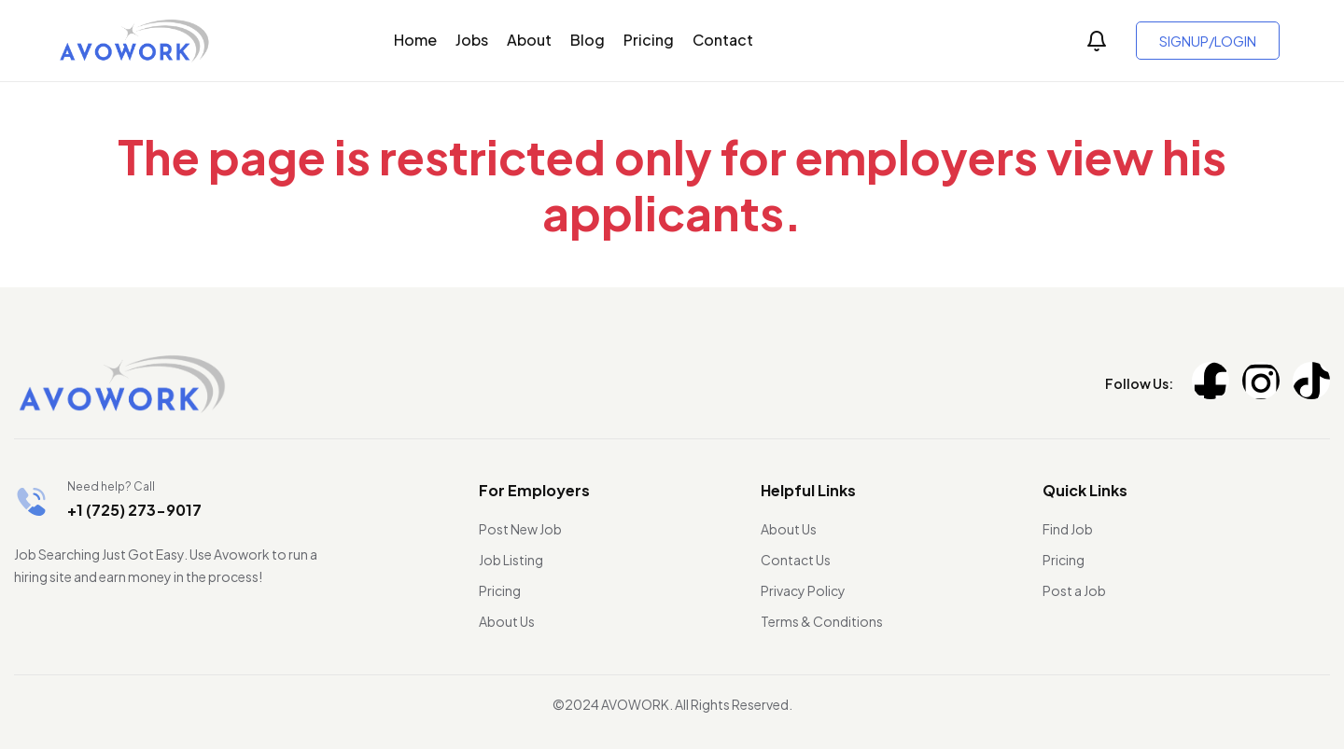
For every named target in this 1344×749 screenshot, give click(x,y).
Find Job (1068, 528)
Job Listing (511, 559)
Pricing (648, 39)
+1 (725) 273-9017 (134, 510)
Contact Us (796, 559)
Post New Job (520, 528)
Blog (587, 39)
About (529, 39)
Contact (723, 39)
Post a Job (1074, 590)
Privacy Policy (803, 590)
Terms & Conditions (822, 621)
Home (415, 39)
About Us (507, 621)
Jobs (471, 39)
